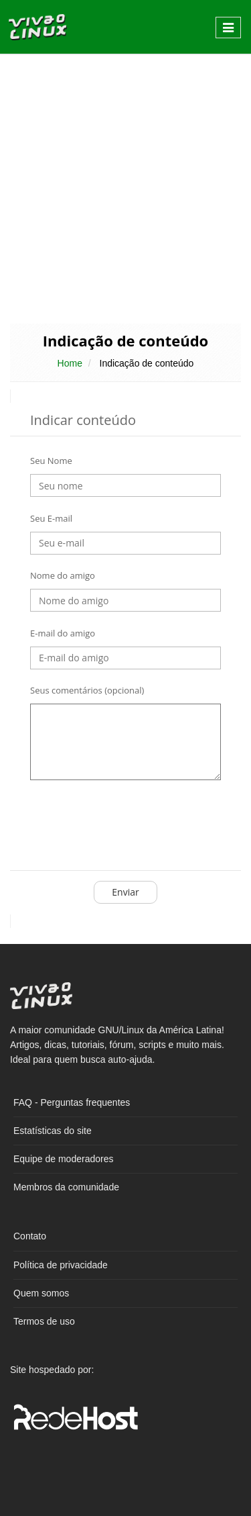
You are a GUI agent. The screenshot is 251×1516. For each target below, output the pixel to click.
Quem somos (41, 1293)
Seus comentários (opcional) (87, 690)
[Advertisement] (125, 188)
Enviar (125, 892)
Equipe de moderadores (63, 1158)
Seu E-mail (51, 518)
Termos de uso (44, 1321)
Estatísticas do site (52, 1130)
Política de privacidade (60, 1265)
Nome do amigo (62, 575)
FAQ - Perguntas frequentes (71, 1102)
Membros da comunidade (66, 1187)
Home (70, 363)
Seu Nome (51, 461)
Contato (29, 1236)
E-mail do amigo (62, 633)
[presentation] (132, 824)
